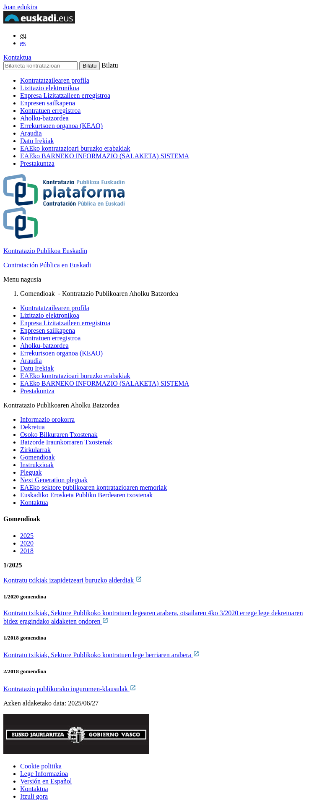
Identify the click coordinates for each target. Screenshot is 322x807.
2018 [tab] (27, 550)
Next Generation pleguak (54, 479)
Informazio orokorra (47, 419)
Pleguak (31, 472)
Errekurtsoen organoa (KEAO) (61, 125)
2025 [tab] (27, 535)
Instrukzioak (37, 464)
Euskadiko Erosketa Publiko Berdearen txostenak (86, 495)
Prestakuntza (37, 163)
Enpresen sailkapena (47, 103)
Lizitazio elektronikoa (49, 87)
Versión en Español (46, 781)
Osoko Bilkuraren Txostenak (59, 434)
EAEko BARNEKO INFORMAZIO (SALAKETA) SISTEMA (104, 155)
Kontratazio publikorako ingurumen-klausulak (69, 688)
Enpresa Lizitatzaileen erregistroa (65, 95)
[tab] (169, 536)
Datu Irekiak (37, 140)
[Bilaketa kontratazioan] (40, 65)
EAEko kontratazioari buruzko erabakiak (75, 148)
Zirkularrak (35, 449)
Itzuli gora (34, 796)
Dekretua (32, 427)
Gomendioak (37, 457)
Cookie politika (41, 766)
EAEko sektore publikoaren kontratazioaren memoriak (93, 487)
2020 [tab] (27, 543)
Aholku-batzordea (44, 118)
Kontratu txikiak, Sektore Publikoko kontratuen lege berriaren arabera (101, 654)
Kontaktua (17, 57)
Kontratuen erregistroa (50, 110)
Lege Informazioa (44, 773)
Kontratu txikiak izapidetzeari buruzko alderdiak (72, 580)
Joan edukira (20, 6)
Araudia (31, 133)
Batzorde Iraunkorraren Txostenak (66, 442)
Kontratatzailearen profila (54, 80)
